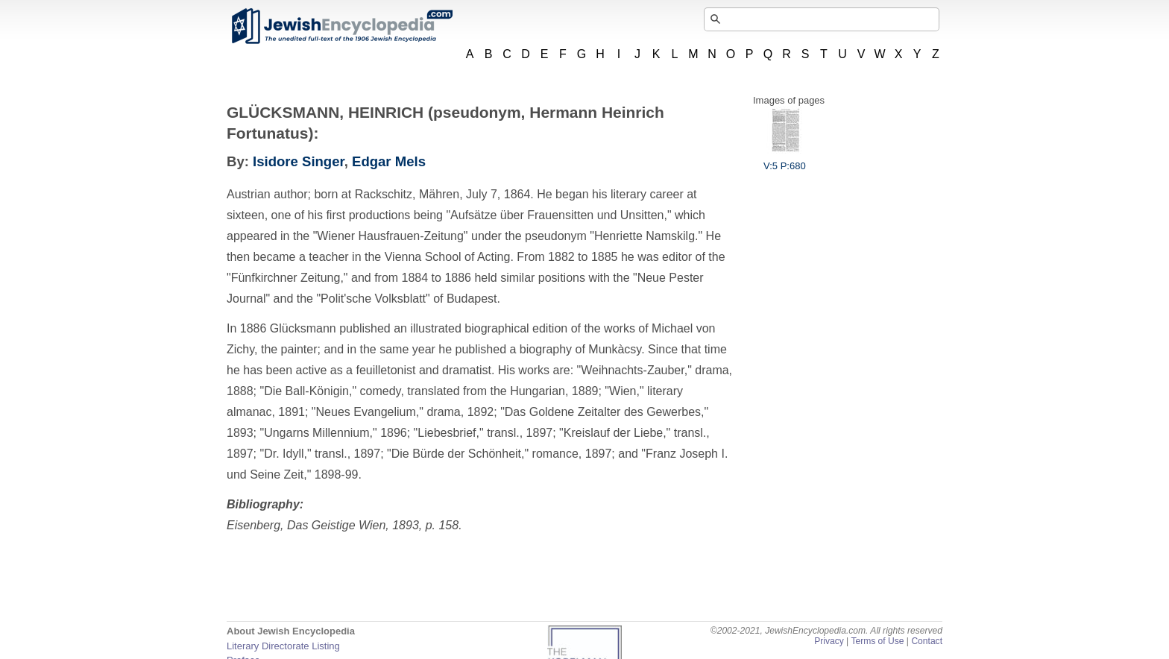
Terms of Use (877, 641)
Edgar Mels (389, 161)
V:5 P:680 (784, 160)
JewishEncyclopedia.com (341, 26)
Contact (926, 641)
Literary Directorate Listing (283, 646)
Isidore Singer (298, 161)
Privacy (829, 641)
